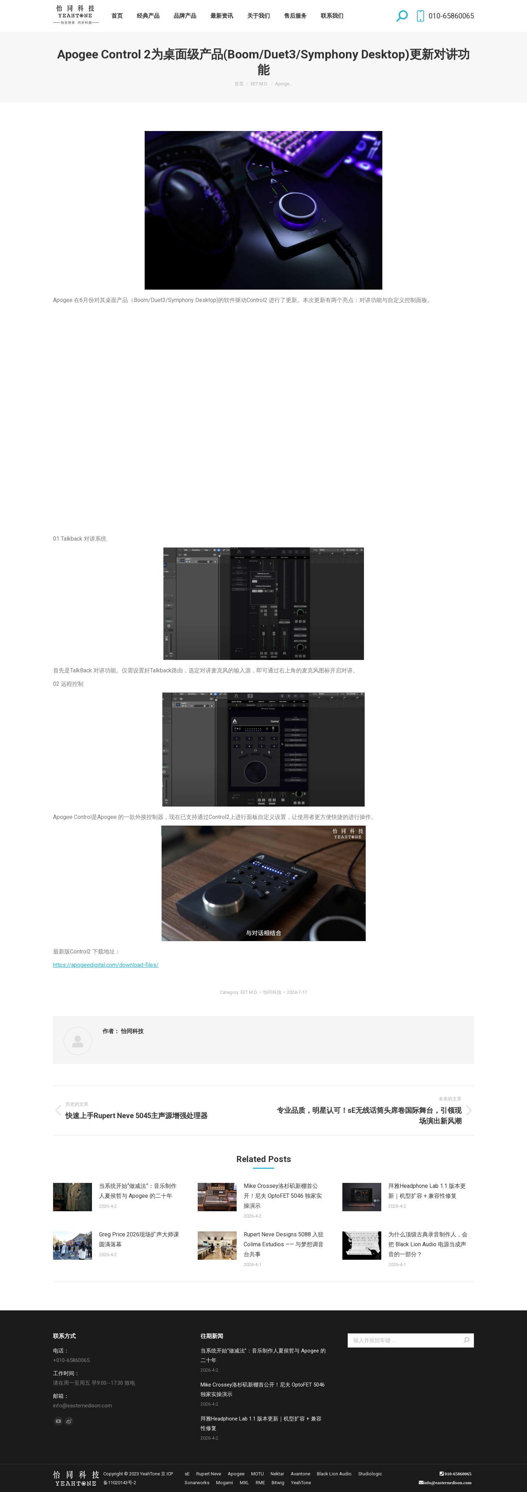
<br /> (263, 410)
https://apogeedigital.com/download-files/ (106, 965)
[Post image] (72, 1197)
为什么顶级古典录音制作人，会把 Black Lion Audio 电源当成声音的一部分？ (428, 1244)
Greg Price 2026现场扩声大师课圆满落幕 (139, 1239)
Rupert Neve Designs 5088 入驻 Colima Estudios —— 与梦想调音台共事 (284, 1244)
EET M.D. (249, 992)
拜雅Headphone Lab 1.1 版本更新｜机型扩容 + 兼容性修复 (427, 1191)
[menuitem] (117, 16)
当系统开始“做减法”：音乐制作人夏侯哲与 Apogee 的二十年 (137, 1191)
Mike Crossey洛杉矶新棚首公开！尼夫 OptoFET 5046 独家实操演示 (283, 1196)
